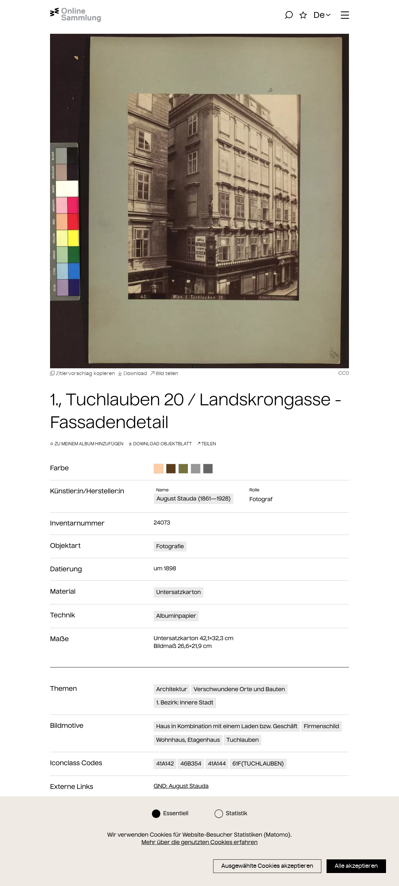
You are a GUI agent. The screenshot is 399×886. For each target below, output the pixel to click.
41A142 (165, 763)
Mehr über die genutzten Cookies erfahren (199, 842)
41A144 (217, 763)
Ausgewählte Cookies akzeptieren (267, 865)
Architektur (171, 689)
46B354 (190, 763)
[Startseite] (75, 15)
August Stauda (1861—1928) (194, 498)
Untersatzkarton (178, 592)
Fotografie (170, 546)
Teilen (206, 443)
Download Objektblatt (160, 443)
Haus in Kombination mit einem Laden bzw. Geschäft (227, 726)
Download (132, 373)
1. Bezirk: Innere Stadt (184, 702)
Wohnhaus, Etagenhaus (188, 739)
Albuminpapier (176, 615)
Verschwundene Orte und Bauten (239, 689)
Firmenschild (321, 726)
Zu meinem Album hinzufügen (86, 443)
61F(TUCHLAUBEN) (258, 763)
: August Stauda (181, 786)
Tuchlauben (242, 739)
